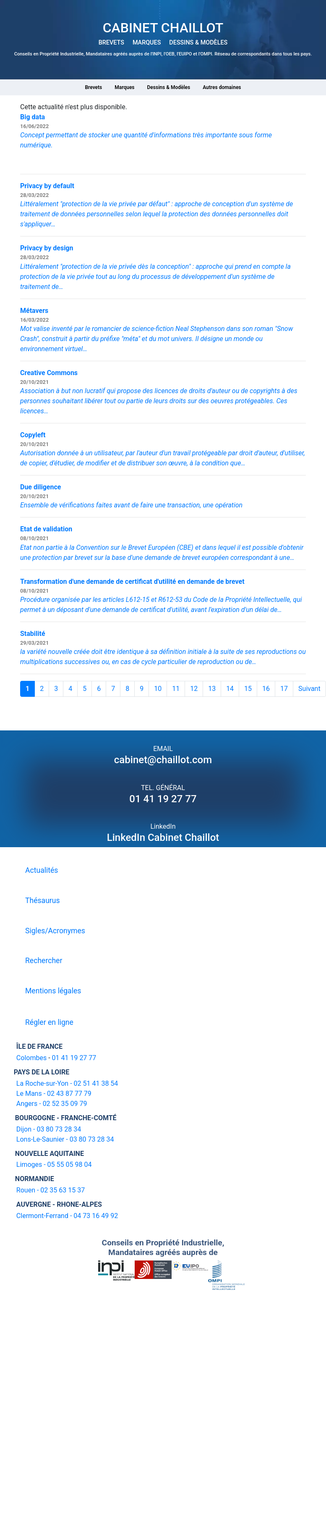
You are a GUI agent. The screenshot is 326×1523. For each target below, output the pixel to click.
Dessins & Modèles (168, 87)
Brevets (93, 87)
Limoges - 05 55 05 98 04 (54, 1165)
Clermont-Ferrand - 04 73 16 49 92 (67, 1216)
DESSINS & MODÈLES (198, 42)
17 (284, 689)
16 (266, 689)
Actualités (41, 870)
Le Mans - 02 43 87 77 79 (53, 1094)
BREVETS (111, 42)
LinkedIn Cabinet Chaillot (163, 837)
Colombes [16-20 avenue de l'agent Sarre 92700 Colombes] (31, 1058)
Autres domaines (222, 87)
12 (194, 689)
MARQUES (147, 42)
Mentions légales (53, 991)
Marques (124, 87)
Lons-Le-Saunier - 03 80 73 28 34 (65, 1139)
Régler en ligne (49, 1022)
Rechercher (43, 960)
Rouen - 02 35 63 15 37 (50, 1190)
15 (248, 689)
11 (176, 689)
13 (212, 689)
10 (158, 689)
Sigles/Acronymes (55, 931)
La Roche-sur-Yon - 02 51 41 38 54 (67, 1083)
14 (230, 689)
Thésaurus (42, 900)
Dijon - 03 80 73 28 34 (48, 1129)
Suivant (309, 689)
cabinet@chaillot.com (163, 760)
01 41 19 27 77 (162, 799)
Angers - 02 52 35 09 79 (51, 1104)
